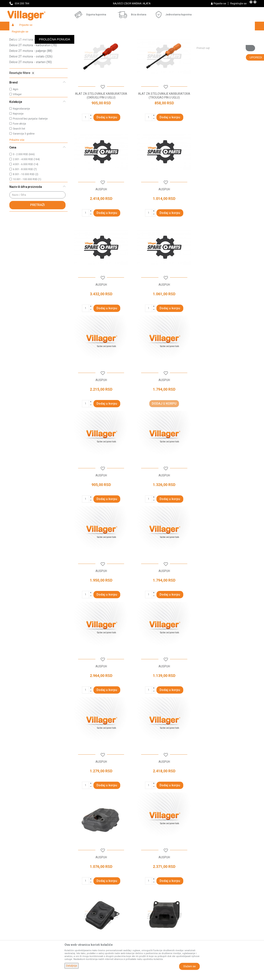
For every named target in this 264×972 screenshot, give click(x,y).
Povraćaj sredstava (146, 917)
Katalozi (77, 888)
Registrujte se (238, 3)
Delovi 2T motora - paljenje (30, 81)
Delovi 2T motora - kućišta (30, 53)
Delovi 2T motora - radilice (30, 59)
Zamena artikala (145, 923)
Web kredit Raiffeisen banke (152, 900)
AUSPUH (225, 123)
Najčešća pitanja (82, 882)
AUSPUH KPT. (225, 692)
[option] (132, 3)
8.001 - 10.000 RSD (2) (25, 204)
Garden (47, 34)
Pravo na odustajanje (148, 905)
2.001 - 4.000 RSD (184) (26, 189)
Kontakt (77, 876)
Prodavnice (79, 865)
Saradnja (78, 870)
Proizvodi (34, 34)
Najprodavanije (21, 139)
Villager (17, 124)
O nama (77, 859)
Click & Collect (143, 882)
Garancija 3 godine (24, 164)
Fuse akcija (19, 154)
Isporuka (139, 876)
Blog (75, 894)
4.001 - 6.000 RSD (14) (25, 194)
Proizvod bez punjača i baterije (30, 149)
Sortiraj (159, 42)
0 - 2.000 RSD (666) (24, 184)
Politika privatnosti (146, 865)
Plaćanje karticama (146, 894)
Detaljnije (71, 965)
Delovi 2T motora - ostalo (30, 87)
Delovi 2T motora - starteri (30, 92)
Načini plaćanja (144, 888)
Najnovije (18, 144)
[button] (224, 35)
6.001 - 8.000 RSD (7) (25, 199)
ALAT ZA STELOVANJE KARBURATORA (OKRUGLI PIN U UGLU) (101, 125)
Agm (15, 119)
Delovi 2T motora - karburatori (33, 75)
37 (184, 823)
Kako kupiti (141, 870)
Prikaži (199, 42)
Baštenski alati (63, 34)
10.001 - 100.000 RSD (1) (27, 209)
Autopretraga (139, 42)
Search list (19, 159)
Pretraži (37, 235)
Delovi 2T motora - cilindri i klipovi (36, 64)
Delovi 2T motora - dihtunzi (31, 70)
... (174, 823)
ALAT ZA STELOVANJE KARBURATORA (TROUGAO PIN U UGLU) (163, 125)
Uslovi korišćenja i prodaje (151, 859)
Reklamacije (142, 911)
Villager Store (17, 34)
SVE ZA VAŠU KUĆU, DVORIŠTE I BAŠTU (132, 3)
